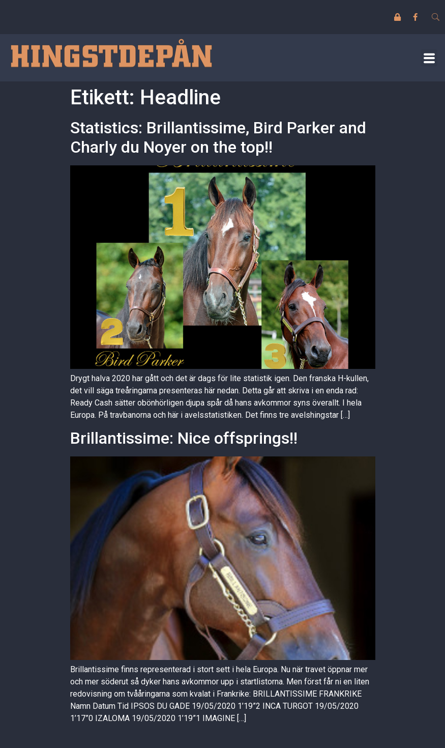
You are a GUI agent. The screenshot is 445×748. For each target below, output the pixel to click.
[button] (429, 57)
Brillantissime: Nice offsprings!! (184, 438)
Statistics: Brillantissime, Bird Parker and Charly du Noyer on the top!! (218, 137)
